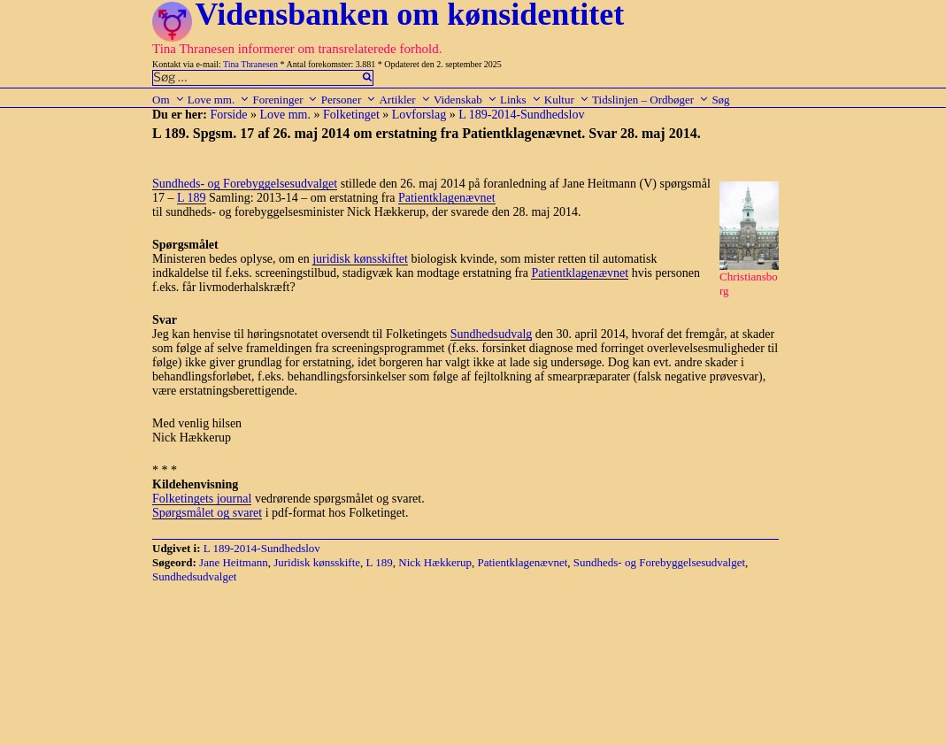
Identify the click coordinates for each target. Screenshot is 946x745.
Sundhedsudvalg (491, 334)
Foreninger (285, 99)
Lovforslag (419, 114)
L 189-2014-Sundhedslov (521, 114)
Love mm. (219, 99)
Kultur (566, 99)
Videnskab (465, 99)
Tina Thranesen (250, 64)
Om (168, 99)
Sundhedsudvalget (194, 576)
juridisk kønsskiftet (360, 258)
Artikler (404, 99)
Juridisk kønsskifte (316, 562)
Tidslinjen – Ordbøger (650, 99)
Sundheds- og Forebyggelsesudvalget (244, 183)
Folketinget (351, 114)
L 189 (191, 197)
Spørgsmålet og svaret (207, 512)
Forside (228, 114)
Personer (349, 99)
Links (521, 99)
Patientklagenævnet (447, 197)
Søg (720, 99)
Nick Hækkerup (435, 562)
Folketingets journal (201, 498)
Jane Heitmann (233, 562)
